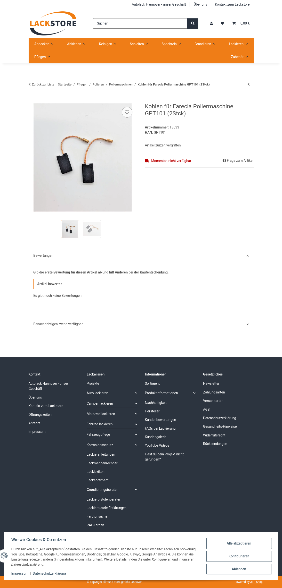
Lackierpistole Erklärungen (107, 508)
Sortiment (152, 383)
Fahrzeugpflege (98, 434)
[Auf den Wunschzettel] (127, 112)
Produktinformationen (161, 393)
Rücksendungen (215, 444)
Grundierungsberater (102, 490)
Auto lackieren (97, 393)
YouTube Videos (157, 445)
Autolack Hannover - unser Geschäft (159, 4)
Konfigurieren (238, 556)
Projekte (93, 383)
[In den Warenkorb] (32, 100)
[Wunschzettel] (222, 23)
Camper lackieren (100, 403)
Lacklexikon (96, 472)
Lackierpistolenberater (104, 499)
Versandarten (213, 401)
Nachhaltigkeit (156, 403)
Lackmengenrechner (102, 463)
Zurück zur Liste (43, 84)
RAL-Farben (95, 525)
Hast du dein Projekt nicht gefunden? (164, 456)
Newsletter (211, 383)
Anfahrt (34, 423)
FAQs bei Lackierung (160, 428)
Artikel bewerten (50, 284)
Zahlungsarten (214, 392)
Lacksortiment (98, 480)
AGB (206, 409)
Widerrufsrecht (214, 435)
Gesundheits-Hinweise (220, 426)
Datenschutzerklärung (49, 573)
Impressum (20, 573)
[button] (211, 23)
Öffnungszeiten (40, 415)
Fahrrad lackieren (100, 424)
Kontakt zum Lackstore (232, 4)
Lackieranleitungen (101, 454)
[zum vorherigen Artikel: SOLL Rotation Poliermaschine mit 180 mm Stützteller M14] (249, 84)
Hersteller (152, 411)
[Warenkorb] (240, 23)
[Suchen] (140, 23)
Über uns (200, 4)
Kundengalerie (156, 437)
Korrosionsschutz (100, 445)
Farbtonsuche (97, 516)
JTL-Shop (256, 582)
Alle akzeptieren (238, 543)
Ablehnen (238, 569)
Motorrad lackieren (101, 414)
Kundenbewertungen (160, 420)
